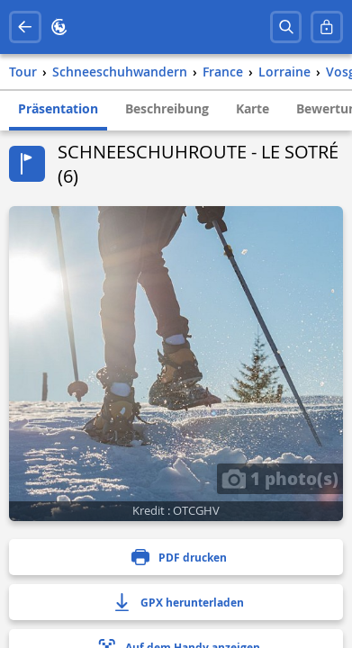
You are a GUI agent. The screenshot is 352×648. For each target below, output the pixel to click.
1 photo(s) (279, 477)
